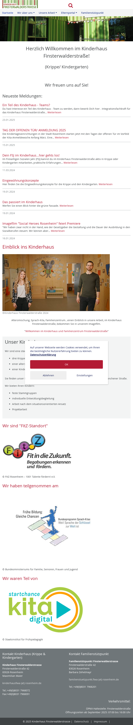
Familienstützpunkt (92, 12)
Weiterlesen (54, 112)
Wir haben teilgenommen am (30, 486)
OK (66, 364)
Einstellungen (85, 375)
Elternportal (69, 13)
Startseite (7, 12)
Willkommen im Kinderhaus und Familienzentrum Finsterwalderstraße (66, 331)
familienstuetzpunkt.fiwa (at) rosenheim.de (94, 679)
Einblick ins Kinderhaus (28, 247)
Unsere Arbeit (48, 13)
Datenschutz (81, 721)
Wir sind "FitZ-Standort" (25, 426)
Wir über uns (26, 13)
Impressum (100, 721)
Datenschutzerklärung (43, 354)
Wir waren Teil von (20, 578)
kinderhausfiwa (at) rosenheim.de (21, 683)
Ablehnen (48, 375)
